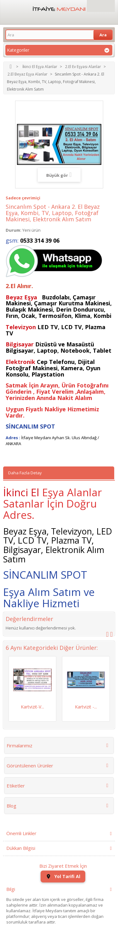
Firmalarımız (19, 745)
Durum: (13, 230)
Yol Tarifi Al (63, 876)
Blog (11, 806)
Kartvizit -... (86, 707)
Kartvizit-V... (32, 707)
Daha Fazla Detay (25, 473)
